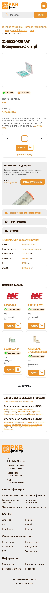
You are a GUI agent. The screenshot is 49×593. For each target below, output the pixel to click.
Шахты (28, 412)
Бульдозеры (8, 542)
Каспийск (16, 427)
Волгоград (8, 410)
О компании (8, 564)
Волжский (28, 410)
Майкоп (31, 414)
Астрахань (18, 410)
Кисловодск (36, 425)
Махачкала (8, 422)
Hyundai (29, 529)
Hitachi (28, 524)
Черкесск (25, 427)
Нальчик (7, 425)
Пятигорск (16, 425)
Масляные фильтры (12, 507)
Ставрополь (19, 422)
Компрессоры (32, 542)
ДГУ (4, 551)
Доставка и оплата (11, 569)
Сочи (6, 401)
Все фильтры (24, 386)
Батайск (39, 414)
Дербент (7, 427)
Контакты (30, 569)
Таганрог (21, 412)
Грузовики (7, 546)
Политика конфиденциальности (24, 579)
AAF (4, 102)
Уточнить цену (24, 154)
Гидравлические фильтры (10, 501)
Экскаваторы (31, 551)
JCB (3, 524)
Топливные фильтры (35, 507)
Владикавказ (38, 422)
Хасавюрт (26, 425)
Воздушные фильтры (12, 495)
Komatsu (29, 520)
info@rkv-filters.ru (32, 182)
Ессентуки (8, 429)
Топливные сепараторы (31, 501)
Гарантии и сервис (34, 564)
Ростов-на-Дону (26, 401)
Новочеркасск (21, 414)
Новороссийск (10, 412)
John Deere (7, 529)
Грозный (28, 422)
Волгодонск (9, 414)
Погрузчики (31, 546)
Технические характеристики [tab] (23, 212)
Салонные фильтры (35, 495)
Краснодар (13, 401)
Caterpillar (7, 520)
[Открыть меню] (44, 5)
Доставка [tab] (12, 230)
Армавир (36, 412)
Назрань (34, 427)
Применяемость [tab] (15, 221)
